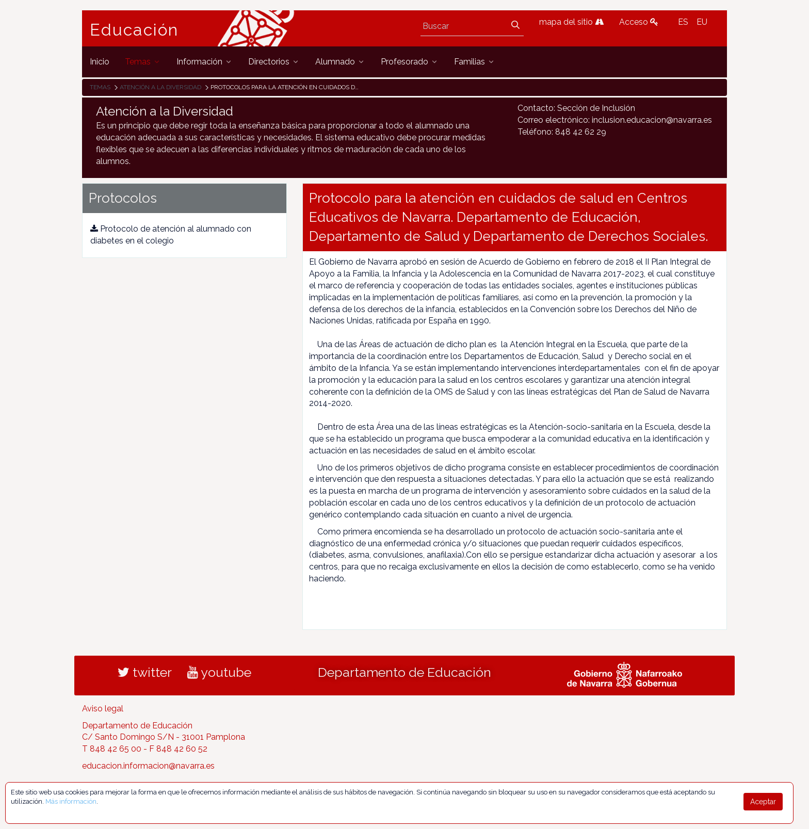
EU (702, 22)
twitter (145, 672)
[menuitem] (99, 61)
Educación (134, 30)
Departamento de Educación (404, 672)
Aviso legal (102, 708)
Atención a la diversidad (160, 87)
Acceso (638, 22)
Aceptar (763, 802)
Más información (70, 801)
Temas (100, 87)
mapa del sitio (571, 22)
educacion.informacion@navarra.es (148, 766)
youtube (219, 672)
